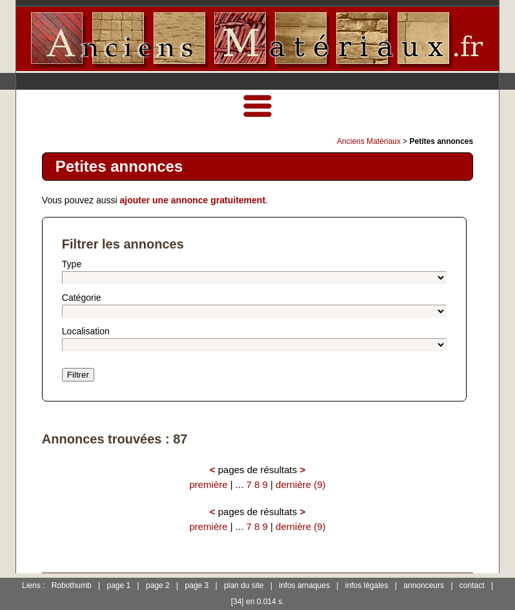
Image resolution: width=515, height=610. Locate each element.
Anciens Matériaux (369, 141)
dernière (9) (301, 484)
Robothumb (72, 585)
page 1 (119, 585)
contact (472, 585)
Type (71, 264)
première (208, 484)
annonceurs (423, 585)
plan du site (243, 585)
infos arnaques (304, 585)
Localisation (86, 331)
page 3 (197, 585)
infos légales (367, 585)
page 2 (158, 585)
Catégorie (81, 297)
